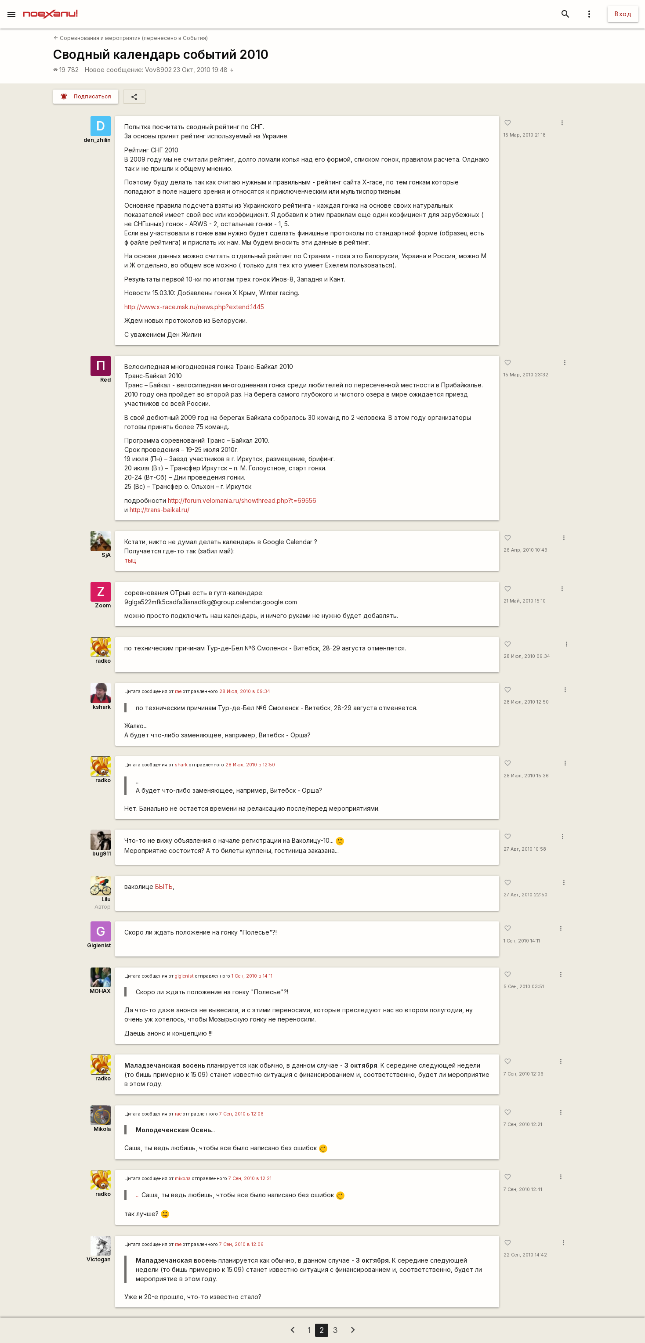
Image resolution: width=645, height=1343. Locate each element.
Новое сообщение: (114, 69)
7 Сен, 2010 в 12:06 (241, 1114)
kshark (102, 707)
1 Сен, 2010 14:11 (522, 941)
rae (178, 691)
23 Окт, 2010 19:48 (203, 69)
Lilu (106, 899)
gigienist (184, 976)
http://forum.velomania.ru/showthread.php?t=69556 (242, 500)
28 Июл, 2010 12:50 (526, 702)
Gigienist (99, 945)
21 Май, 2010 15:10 (525, 601)
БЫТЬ (164, 886)
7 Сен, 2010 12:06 (524, 1074)
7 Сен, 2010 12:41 (523, 1189)
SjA (106, 555)
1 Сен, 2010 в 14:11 (252, 976)
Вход (623, 14)
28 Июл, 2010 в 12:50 (250, 765)
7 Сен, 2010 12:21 (523, 1124)
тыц (130, 560)
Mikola (102, 1129)
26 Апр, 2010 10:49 (525, 550)
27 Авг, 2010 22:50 (525, 895)
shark (181, 765)
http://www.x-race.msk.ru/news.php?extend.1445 (194, 306)
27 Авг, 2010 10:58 (525, 849)
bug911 (101, 853)
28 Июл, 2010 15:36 (526, 776)
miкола (183, 1178)
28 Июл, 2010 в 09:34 (244, 691)
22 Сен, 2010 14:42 (525, 1255)
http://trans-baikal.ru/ (159, 509)
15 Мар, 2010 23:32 (526, 375)
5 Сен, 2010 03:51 (524, 986)
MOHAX (100, 991)
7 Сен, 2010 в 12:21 (250, 1178)
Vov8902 (158, 69)
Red (105, 379)
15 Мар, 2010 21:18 (525, 135)
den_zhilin (97, 140)
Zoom (103, 605)
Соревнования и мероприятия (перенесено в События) (130, 38)
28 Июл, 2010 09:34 (527, 656)
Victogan (99, 1259)
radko (103, 660)
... (138, 1195)
